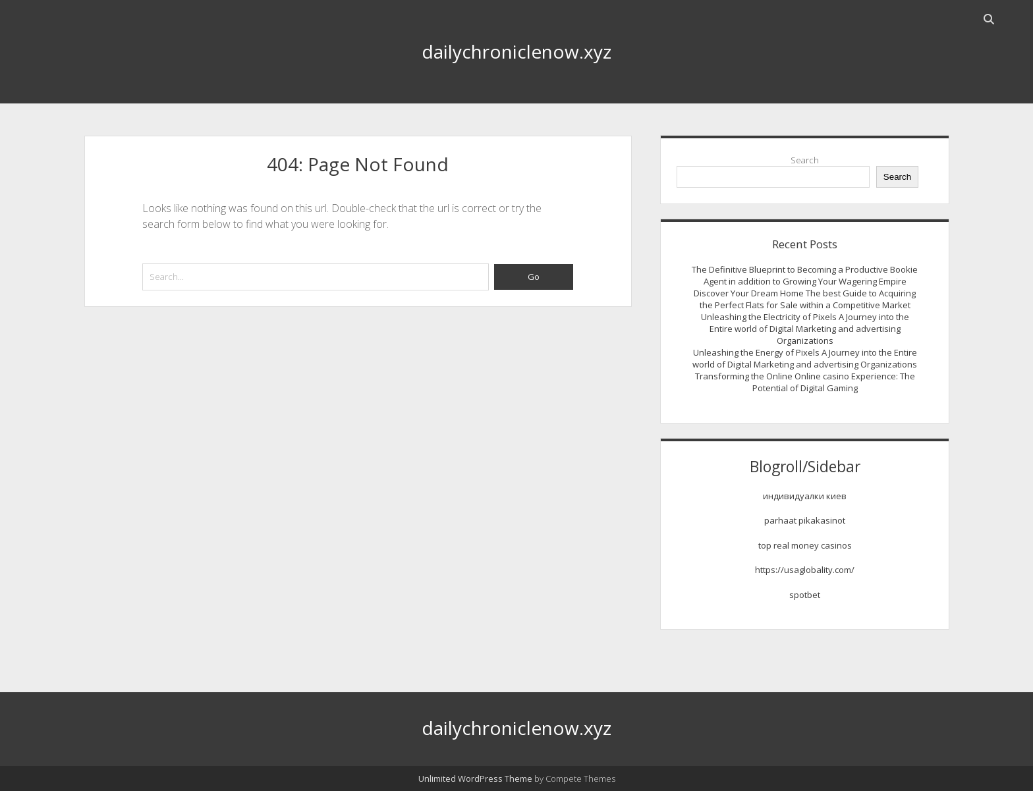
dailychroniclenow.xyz (516, 51)
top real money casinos (805, 545)
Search (805, 160)
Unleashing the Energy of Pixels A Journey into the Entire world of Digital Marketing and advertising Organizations (804, 358)
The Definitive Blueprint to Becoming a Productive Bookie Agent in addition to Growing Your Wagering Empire (805, 275)
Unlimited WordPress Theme (475, 778)
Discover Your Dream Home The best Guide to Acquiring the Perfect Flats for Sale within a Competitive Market (805, 299)
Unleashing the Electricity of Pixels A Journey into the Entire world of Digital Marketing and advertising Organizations (805, 328)
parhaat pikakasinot (804, 520)
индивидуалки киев (805, 496)
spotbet (804, 595)
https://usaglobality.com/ (804, 570)
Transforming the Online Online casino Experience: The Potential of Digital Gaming (805, 382)
